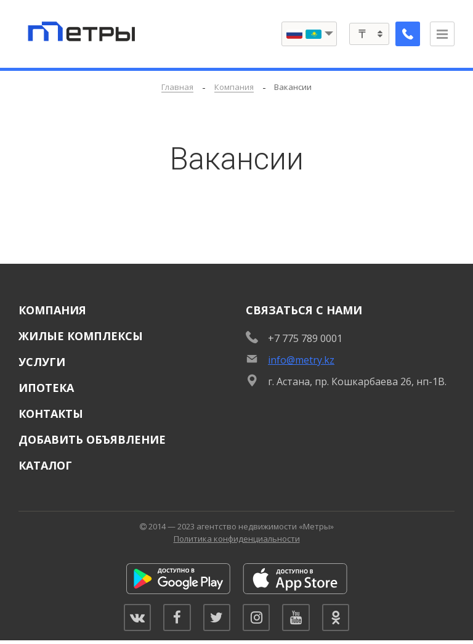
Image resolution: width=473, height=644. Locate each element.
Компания (52, 310)
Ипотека (46, 387)
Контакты (50, 413)
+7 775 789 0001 (305, 338)
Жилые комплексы (80, 335)
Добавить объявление (92, 439)
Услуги (41, 361)
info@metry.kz (301, 360)
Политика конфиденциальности (237, 538)
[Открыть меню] (442, 34)
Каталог (45, 465)
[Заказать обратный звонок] (405, 34)
